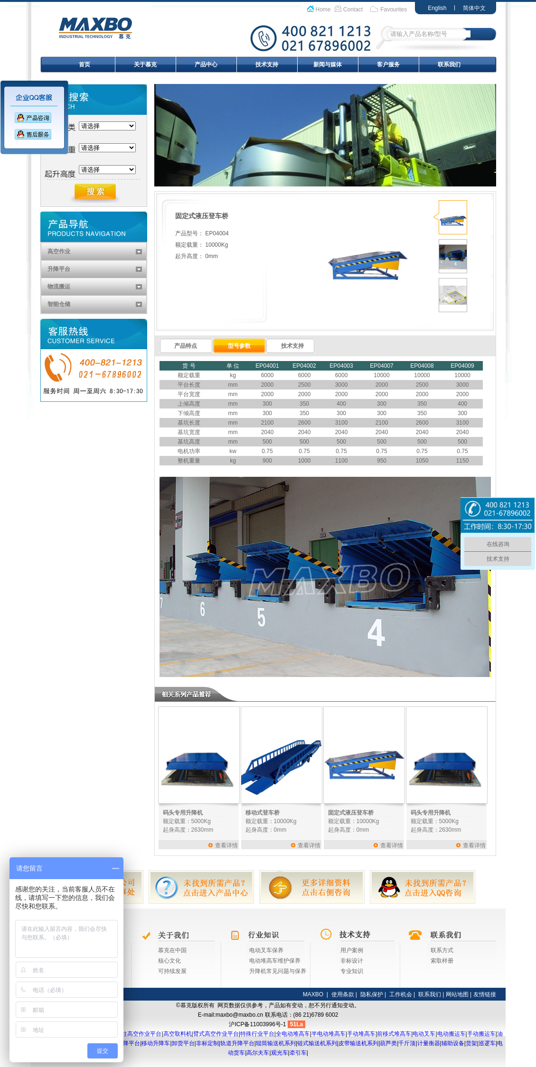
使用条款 (342, 994)
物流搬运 (58, 286)
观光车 (279, 1052)
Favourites (393, 9)
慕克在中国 (172, 950)
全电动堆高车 (293, 1033)
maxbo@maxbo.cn (239, 1014)
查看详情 (226, 845)
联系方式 (442, 950)
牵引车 (298, 1052)
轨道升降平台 (237, 1043)
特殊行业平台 (257, 1033)
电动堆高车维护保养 (275, 960)
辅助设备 (453, 1043)
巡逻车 (487, 1043)
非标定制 (207, 1043)
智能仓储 (58, 304)
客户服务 (388, 64)
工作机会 (400, 994)
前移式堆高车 (394, 1033)
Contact (353, 9)
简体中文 (474, 8)
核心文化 (169, 960)
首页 (84, 64)
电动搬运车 (451, 1033)
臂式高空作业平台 (216, 1033)
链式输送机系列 (317, 1043)
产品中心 (206, 64)
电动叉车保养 (266, 950)
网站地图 (457, 994)
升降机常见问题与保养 (277, 971)
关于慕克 (145, 64)
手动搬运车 (481, 1033)
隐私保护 (371, 994)
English (437, 8)
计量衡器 (428, 1043)
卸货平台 (183, 1043)
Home (323, 9)
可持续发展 (172, 971)
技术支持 (266, 64)
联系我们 (449, 64)
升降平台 (58, 269)
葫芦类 (388, 1043)
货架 (471, 1043)
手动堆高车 (361, 1033)
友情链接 (484, 994)
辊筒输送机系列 (276, 1043)
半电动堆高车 (328, 1033)
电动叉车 (424, 1033)
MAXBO (313, 994)
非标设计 (351, 960)
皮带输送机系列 (358, 1043)
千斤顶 (406, 1043)
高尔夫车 (257, 1052)
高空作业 (58, 251)
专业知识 (351, 971)
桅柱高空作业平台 (138, 1033)
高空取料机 (177, 1033)
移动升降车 (155, 1043)
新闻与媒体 (327, 64)
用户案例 (351, 950)
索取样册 (442, 960)
